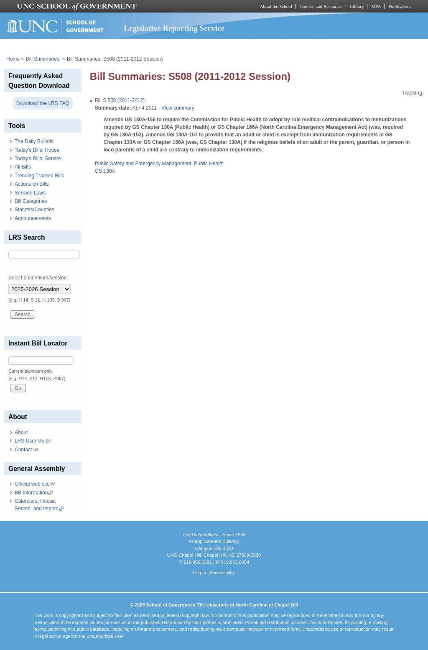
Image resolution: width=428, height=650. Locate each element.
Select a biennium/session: (38, 278)
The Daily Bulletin (34, 141)
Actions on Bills (31, 184)
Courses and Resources (321, 6)
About (21, 432)
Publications (399, 6)
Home (13, 59)
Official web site (35, 484)
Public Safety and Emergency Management (143, 163)
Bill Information (34, 493)
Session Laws (30, 193)
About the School (276, 6)
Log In (199, 572)
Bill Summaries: (43, 59)
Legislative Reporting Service (174, 28)
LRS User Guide (33, 441)
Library (357, 6)
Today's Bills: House (37, 150)
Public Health (209, 163)
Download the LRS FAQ (42, 103)
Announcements (33, 218)
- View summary (175, 108)
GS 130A (105, 171)
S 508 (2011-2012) (124, 100)
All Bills (23, 167)
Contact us (26, 450)
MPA (376, 6)
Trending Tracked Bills (39, 176)
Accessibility (221, 572)
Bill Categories (31, 201)
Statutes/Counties (34, 209)
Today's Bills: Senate (38, 158)
